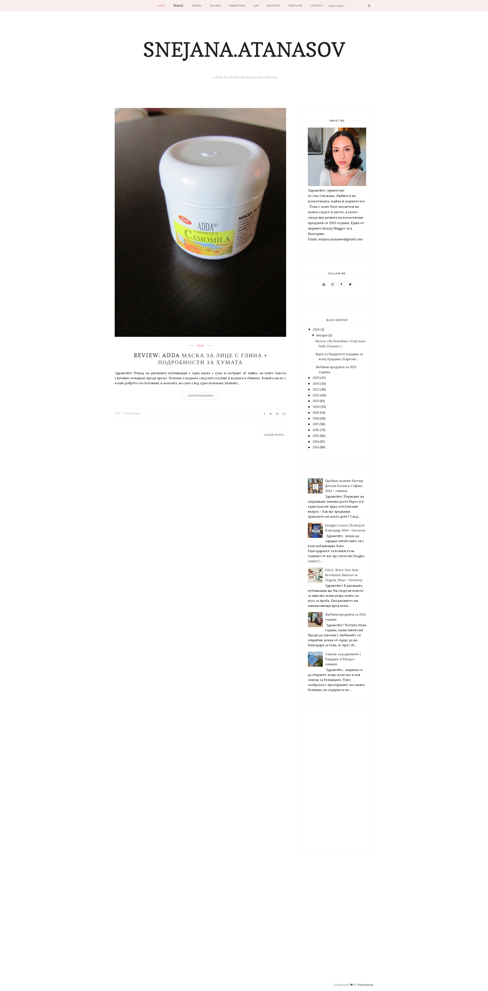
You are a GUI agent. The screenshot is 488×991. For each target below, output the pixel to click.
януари (321, 335)
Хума (200, 345)
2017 (316, 424)
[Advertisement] (337, 782)
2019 (316, 412)
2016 (316, 430)
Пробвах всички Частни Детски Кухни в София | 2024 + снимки (344, 486)
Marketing (237, 5)
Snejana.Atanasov (244, 49)
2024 (316, 383)
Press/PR (295, 5)
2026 (316, 329)
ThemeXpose (365, 985)
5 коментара (131, 413)
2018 (316, 418)
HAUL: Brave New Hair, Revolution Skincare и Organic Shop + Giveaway (343, 575)
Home (161, 5)
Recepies (273, 5)
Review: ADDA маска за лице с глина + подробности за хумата (200, 359)
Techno (215, 5)
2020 (316, 407)
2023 (316, 389)
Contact (316, 5)
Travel (197, 5)
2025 (316, 378)
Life (256, 5)
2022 (316, 395)
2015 (316, 436)
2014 (316, 442)
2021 (316, 401)
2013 (316, 447)
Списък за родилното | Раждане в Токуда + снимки (343, 659)
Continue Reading (200, 395)
